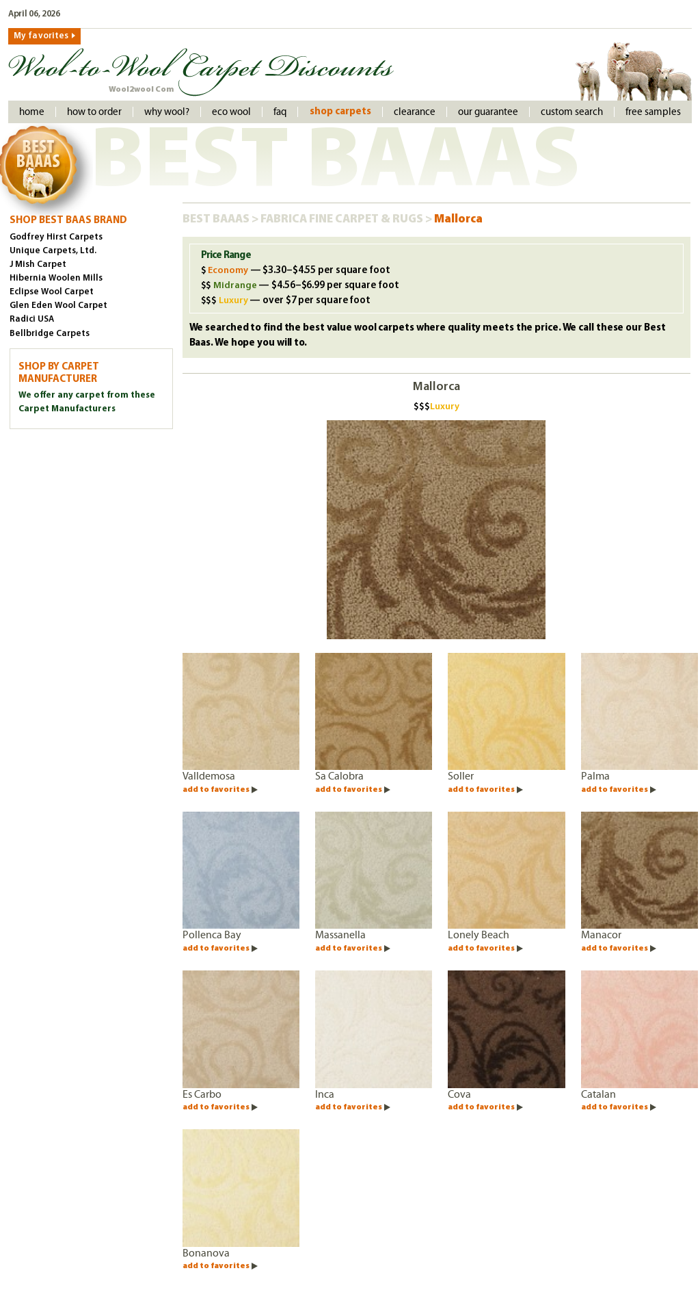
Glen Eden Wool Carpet (58, 305)
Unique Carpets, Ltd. (53, 250)
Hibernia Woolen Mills (56, 278)
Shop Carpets (340, 112)
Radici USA (32, 319)
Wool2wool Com (141, 90)
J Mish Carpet (38, 264)
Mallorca (458, 219)
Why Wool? (166, 112)
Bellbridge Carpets (50, 333)
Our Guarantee (488, 112)
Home (31, 112)
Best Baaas (217, 219)
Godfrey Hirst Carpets (56, 237)
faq (279, 112)
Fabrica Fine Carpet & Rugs (342, 219)
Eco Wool (231, 112)
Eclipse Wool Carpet (52, 291)
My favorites (41, 35)
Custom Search (572, 112)
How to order (94, 112)
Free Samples (653, 112)
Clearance (414, 112)
